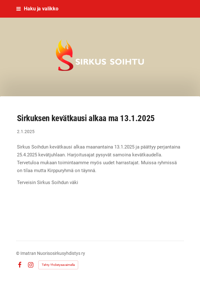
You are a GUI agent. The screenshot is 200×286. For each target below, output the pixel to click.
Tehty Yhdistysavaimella (58, 264)
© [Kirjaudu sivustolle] (18, 253)
